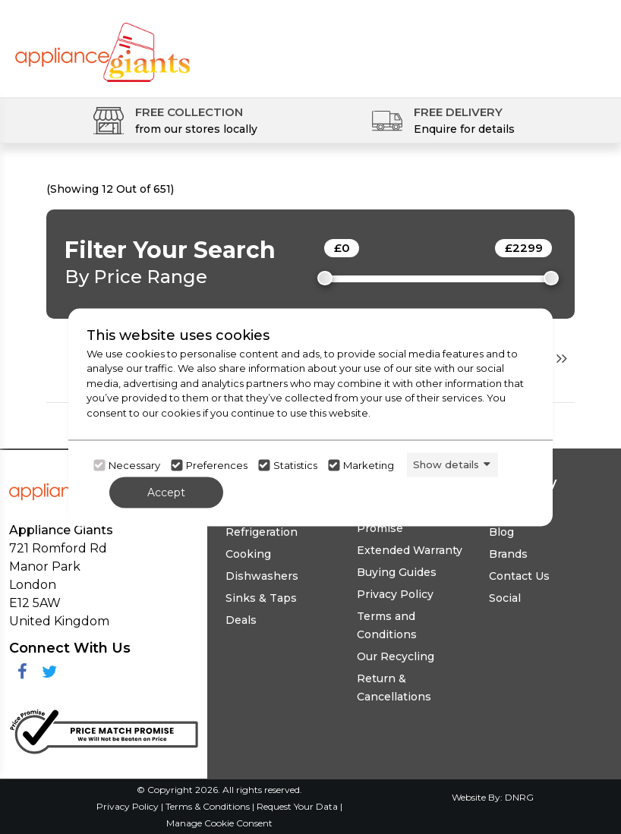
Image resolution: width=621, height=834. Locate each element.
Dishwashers (261, 576)
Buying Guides (397, 572)
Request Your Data (297, 806)
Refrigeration (261, 532)
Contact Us (519, 576)
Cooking (248, 554)
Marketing (368, 465)
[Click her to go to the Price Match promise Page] (103, 729)
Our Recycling (395, 656)
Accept (166, 492)
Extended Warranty (409, 550)
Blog (501, 532)
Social (505, 598)
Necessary (134, 465)
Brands (508, 554)
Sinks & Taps (261, 598)
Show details (446, 464)
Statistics (295, 465)
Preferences (216, 465)
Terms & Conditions (208, 806)
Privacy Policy (395, 594)
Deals (241, 620)
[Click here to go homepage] (102, 43)
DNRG (519, 797)
